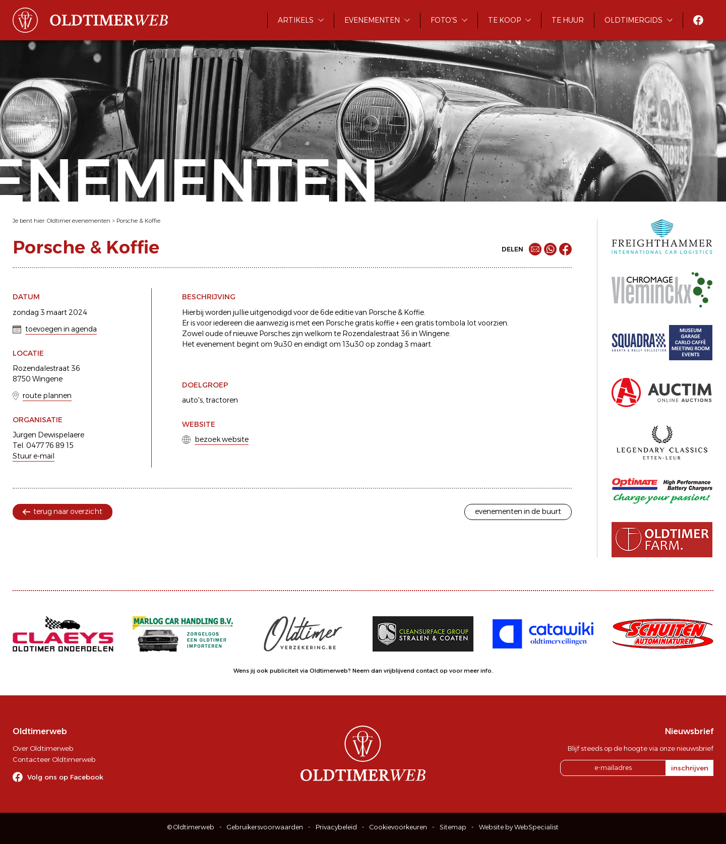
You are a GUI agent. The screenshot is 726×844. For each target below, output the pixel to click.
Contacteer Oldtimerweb (54, 759)
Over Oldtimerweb (43, 748)
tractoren (222, 400)
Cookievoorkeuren (398, 827)
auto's (192, 400)
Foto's (444, 20)
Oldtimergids (633, 20)
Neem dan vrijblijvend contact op (400, 670)
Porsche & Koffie (138, 220)
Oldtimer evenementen (78, 220)
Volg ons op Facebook (65, 777)
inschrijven (689, 768)
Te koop (504, 20)
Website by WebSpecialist (519, 827)
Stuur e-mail (33, 456)
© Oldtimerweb (190, 827)
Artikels (296, 20)
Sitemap (453, 827)
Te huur (568, 20)
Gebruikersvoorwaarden (265, 827)
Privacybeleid (336, 827)
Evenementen (372, 20)
